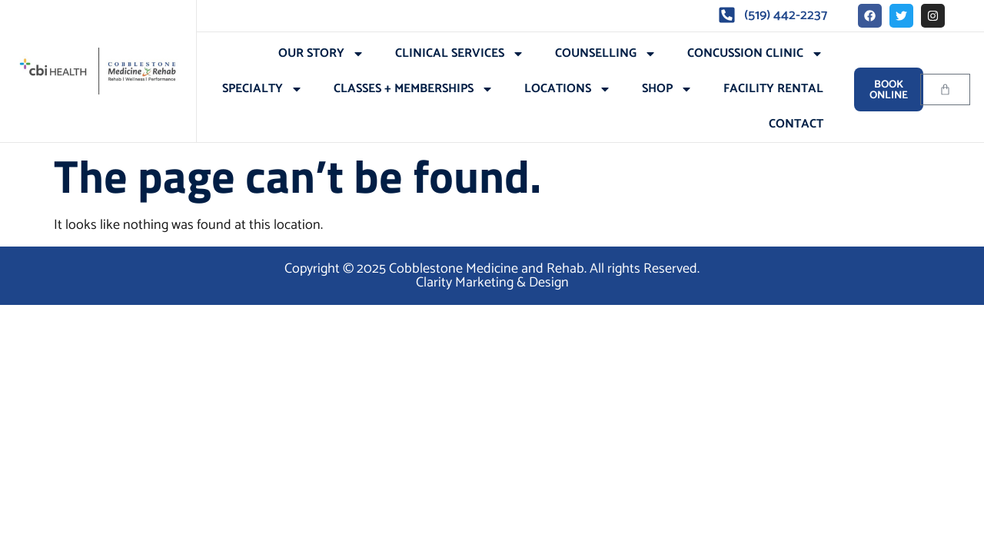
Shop (667, 89)
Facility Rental (773, 88)
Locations (567, 89)
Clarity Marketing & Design (492, 282)
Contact (796, 124)
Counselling (606, 54)
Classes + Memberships (414, 89)
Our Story (321, 54)
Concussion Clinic (755, 54)
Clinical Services (459, 54)
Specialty (262, 89)
